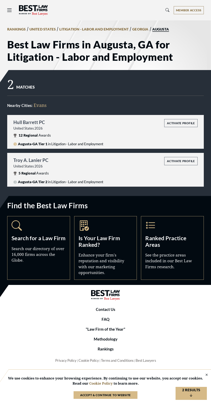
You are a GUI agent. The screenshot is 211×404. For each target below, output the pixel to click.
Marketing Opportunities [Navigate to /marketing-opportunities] (105, 247)
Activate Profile (181, 123)
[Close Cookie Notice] (204, 375)
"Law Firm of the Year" (105, 329)
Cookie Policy (89, 360)
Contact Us (105, 309)
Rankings (106, 349)
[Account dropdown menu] (189, 10)
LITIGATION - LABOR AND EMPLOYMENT (94, 29)
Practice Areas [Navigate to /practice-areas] (172, 247)
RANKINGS (16, 29)
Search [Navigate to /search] (38, 247)
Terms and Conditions (117, 360)
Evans (40, 105)
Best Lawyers (146, 360)
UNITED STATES (42, 29)
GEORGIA (140, 29)
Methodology (105, 339)
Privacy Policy (65, 360)
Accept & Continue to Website (105, 395)
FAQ (105, 319)
